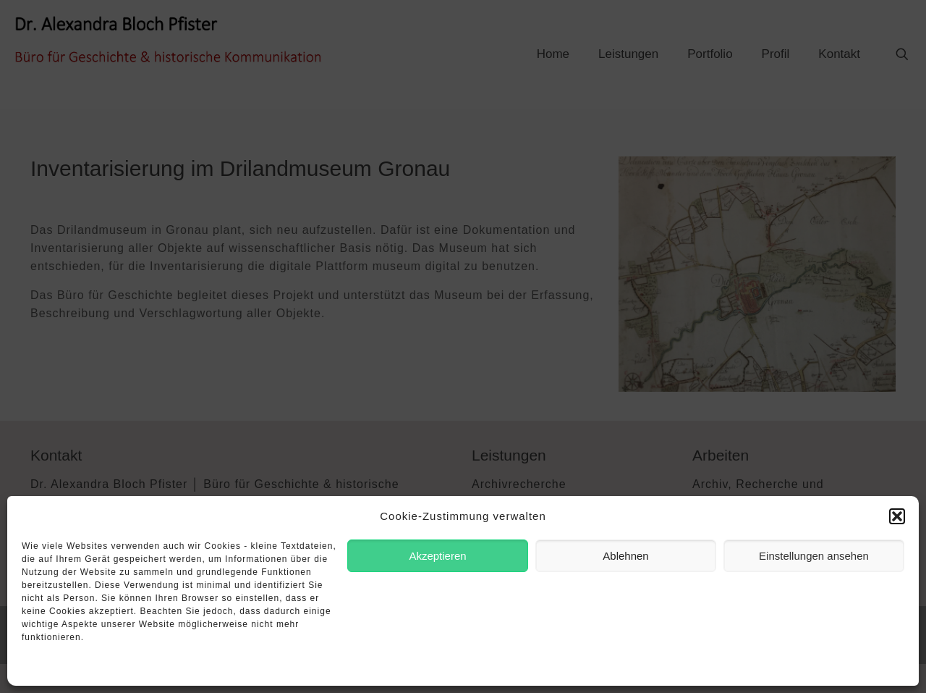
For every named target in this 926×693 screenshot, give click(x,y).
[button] (897, 516)
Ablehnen (625, 556)
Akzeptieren (437, 556)
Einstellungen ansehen (814, 556)
